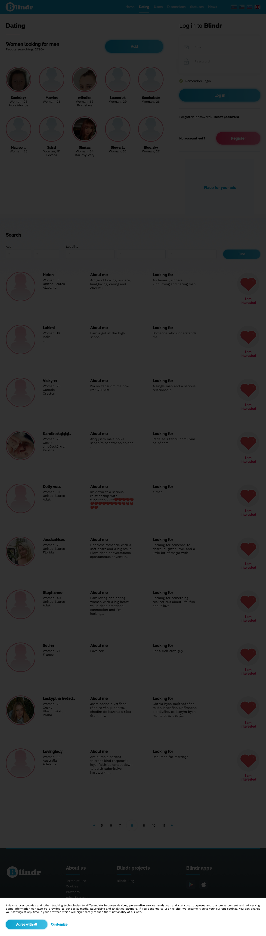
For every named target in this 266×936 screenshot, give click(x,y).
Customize (59, 924)
